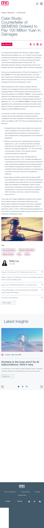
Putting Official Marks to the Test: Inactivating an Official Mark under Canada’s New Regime (19, 291)
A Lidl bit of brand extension (9, 297)
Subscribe (6, 44)
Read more (6, 376)
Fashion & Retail (8, 254)
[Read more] (22, 340)
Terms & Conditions (10, 492)
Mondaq (20, 501)
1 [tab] (18, 386)
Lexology (7, 501)
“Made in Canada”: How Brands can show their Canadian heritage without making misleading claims (21, 278)
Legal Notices (22, 495)
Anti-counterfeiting (9, 250)
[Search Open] (37, 4)
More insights (7, 303)
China (27, 254)
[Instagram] (34, 502)
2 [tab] (22, 386)
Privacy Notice (25, 492)
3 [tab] (26, 386)
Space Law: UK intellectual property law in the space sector (19, 285)
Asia (19, 254)
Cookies (37, 492)
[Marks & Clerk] (5, 5)
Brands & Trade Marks (26, 250)
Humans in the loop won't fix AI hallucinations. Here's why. (19, 272)
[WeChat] (40, 502)
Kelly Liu (14, 260)
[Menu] (41, 4)
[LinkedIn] (29, 502)
